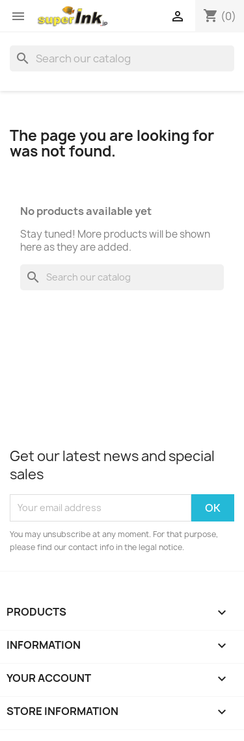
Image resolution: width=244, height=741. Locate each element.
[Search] (122, 58)
